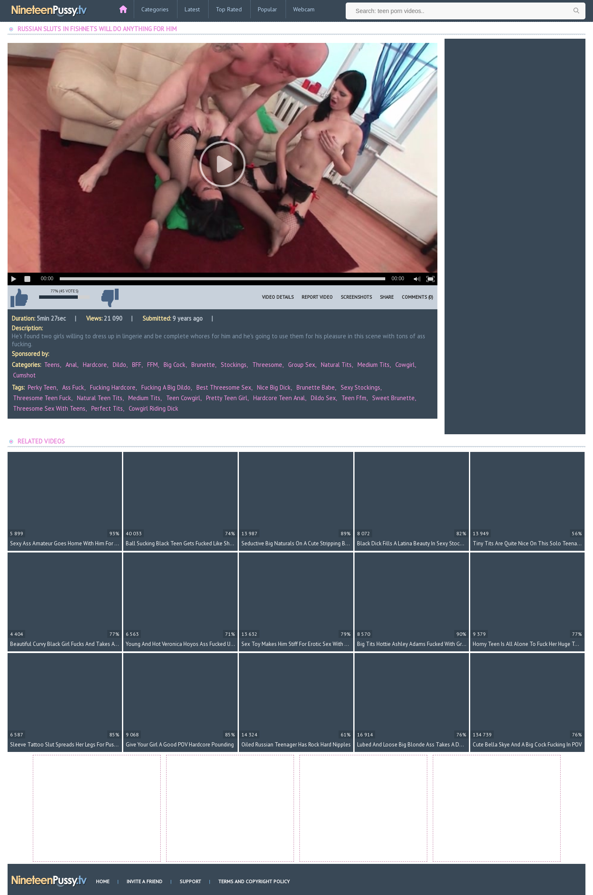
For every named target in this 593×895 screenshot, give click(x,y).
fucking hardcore (112, 387)
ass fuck (73, 387)
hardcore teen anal (279, 398)
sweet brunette (393, 398)
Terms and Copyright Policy (254, 881)
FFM (152, 365)
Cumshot (24, 375)
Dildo (119, 365)
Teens (52, 365)
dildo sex (323, 398)
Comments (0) (417, 297)
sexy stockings (360, 387)
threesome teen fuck (42, 398)
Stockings (233, 365)
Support (190, 881)
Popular (267, 9)
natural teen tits (99, 398)
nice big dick (274, 387)
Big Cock (174, 365)
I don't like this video (109, 298)
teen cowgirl (183, 398)
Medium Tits (373, 365)
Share (387, 297)
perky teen (42, 387)
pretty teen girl (226, 398)
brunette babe (315, 387)
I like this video (19, 298)
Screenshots (356, 297)
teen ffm (354, 398)
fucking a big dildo (166, 387)
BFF (136, 365)
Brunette (203, 365)
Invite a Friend (144, 881)
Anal (71, 365)
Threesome (267, 365)
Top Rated (229, 9)
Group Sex (301, 365)
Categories (155, 9)
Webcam (304, 9)
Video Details (278, 297)
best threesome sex (223, 387)
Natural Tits (336, 365)
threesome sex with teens (49, 408)
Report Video (317, 297)
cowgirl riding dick (153, 408)
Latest (192, 9)
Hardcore (95, 365)
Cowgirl (405, 365)
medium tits (144, 398)
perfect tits (107, 408)
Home (102, 881)
